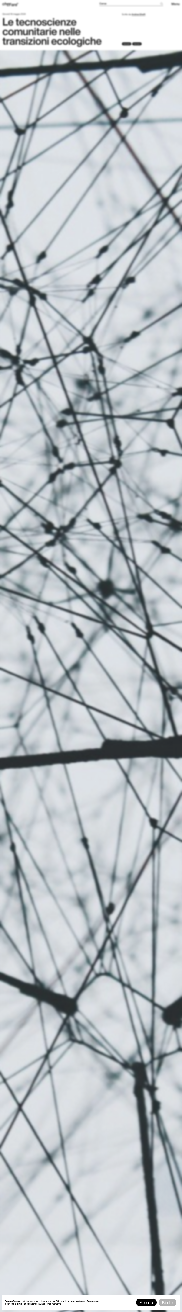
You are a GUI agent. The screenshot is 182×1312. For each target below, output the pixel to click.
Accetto (146, 1302)
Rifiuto (167, 1302)
